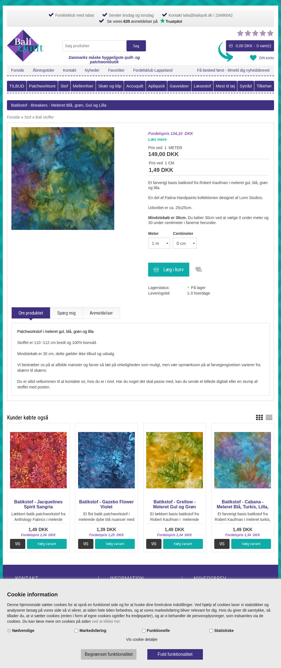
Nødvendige (23, 630)
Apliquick (156, 86)
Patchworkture (42, 86)
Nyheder (92, 70)
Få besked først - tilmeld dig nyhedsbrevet (233, 70)
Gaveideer (179, 86)
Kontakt (69, 70)
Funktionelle (158, 630)
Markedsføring (92, 630)
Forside (17, 70)
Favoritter (116, 70)
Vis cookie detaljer (142, 639)
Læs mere (157, 139)
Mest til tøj (225, 86)
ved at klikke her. (106, 621)
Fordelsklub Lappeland (153, 70)
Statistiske (224, 630)
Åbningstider (43, 70)
